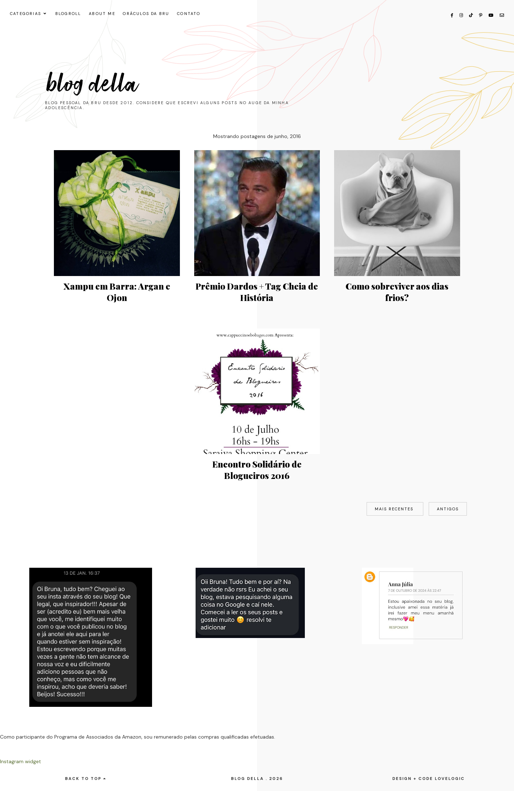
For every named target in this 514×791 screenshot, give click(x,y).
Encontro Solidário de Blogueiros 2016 (257, 469)
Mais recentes (395, 508)
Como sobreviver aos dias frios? (397, 291)
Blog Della (92, 84)
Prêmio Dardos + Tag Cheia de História (257, 291)
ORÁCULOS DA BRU (146, 13)
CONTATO (188, 13)
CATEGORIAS (25, 13)
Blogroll (68, 13)
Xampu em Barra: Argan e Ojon (117, 291)
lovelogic (450, 778)
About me (102, 13)
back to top (85, 778)
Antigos (448, 508)
